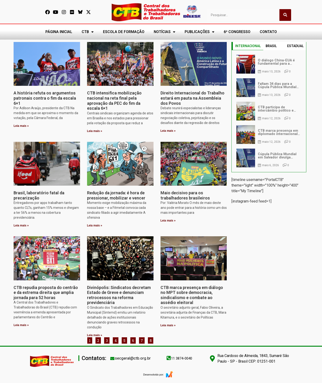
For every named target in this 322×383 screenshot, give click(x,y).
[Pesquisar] (285, 15)
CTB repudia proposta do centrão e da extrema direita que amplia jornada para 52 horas (46, 292)
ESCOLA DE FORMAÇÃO (123, 32)
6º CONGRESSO (237, 32)
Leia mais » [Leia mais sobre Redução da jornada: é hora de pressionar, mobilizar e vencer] (94, 225)
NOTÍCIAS (164, 32)
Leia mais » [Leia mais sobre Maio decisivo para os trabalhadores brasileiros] (168, 220)
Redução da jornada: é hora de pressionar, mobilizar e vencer (116, 195)
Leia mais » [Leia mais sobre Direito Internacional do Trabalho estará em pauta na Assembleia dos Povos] (168, 130)
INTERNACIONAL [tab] (248, 46)
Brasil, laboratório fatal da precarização (39, 195)
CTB (88, 32)
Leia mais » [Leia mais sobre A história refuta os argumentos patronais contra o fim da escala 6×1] (21, 126)
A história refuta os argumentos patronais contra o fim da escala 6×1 (45, 97)
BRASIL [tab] (271, 46)
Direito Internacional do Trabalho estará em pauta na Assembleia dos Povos (192, 97)
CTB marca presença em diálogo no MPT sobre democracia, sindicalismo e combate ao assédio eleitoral (192, 295)
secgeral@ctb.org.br (133, 358)
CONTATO (268, 32)
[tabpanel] (269, 111)
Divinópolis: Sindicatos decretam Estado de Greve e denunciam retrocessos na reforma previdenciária (119, 295)
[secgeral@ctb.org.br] (112, 358)
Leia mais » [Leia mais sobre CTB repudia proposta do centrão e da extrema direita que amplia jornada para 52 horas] (21, 325)
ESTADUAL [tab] (295, 46)
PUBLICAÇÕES (199, 32)
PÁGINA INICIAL (58, 32)
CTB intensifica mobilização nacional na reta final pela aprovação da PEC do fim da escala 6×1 (114, 100)
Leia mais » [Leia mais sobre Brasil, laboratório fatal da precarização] (21, 225)
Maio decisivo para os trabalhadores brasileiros (185, 195)
